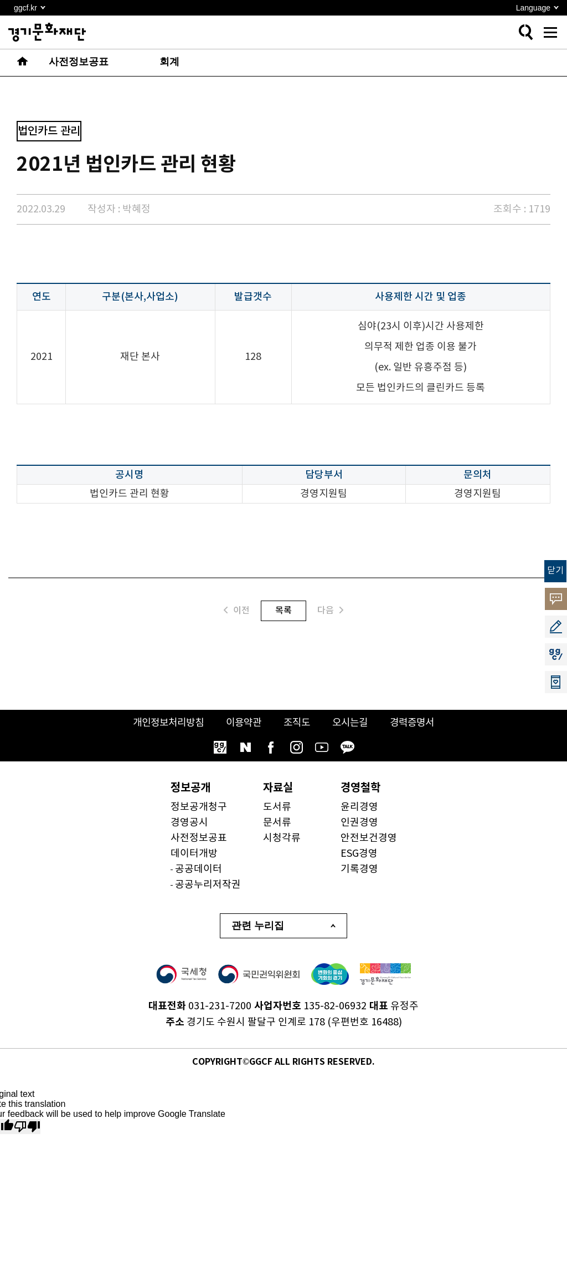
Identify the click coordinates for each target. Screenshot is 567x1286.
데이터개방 (194, 854)
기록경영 (359, 869)
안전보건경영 (369, 838)
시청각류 (282, 838)
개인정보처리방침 (164, 723)
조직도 (298, 723)
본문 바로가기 (0, 0)
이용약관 (242, 723)
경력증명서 (417, 723)
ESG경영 (359, 854)
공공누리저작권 (208, 885)
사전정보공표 (199, 838)
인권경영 (359, 822)
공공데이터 (198, 869)
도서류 (277, 807)
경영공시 (189, 822)
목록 (283, 611)
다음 (330, 610)
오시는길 (353, 723)
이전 (237, 610)
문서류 (277, 822)
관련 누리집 (257, 925)
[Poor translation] (27, 1126)
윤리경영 (359, 807)
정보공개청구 (199, 807)
